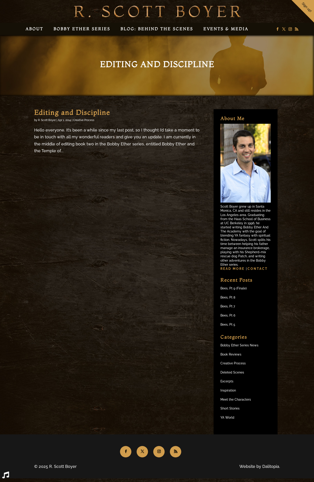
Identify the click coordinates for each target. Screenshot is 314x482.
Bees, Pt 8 (227, 297)
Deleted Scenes (232, 372)
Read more (233, 269)
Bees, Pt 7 (227, 306)
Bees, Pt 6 (227, 315)
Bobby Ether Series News (239, 345)
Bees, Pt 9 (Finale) (233, 288)
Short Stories (230, 408)
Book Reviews (230, 354)
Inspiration (228, 390)
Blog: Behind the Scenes (156, 28)
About (34, 28)
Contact (258, 269)
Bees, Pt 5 (227, 324)
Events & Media (225, 28)
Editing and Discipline (72, 112)
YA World (227, 417)
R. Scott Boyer (47, 120)
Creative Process (83, 120)
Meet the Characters (235, 399)
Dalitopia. (271, 466)
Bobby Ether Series (82, 28)
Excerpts (226, 381)
